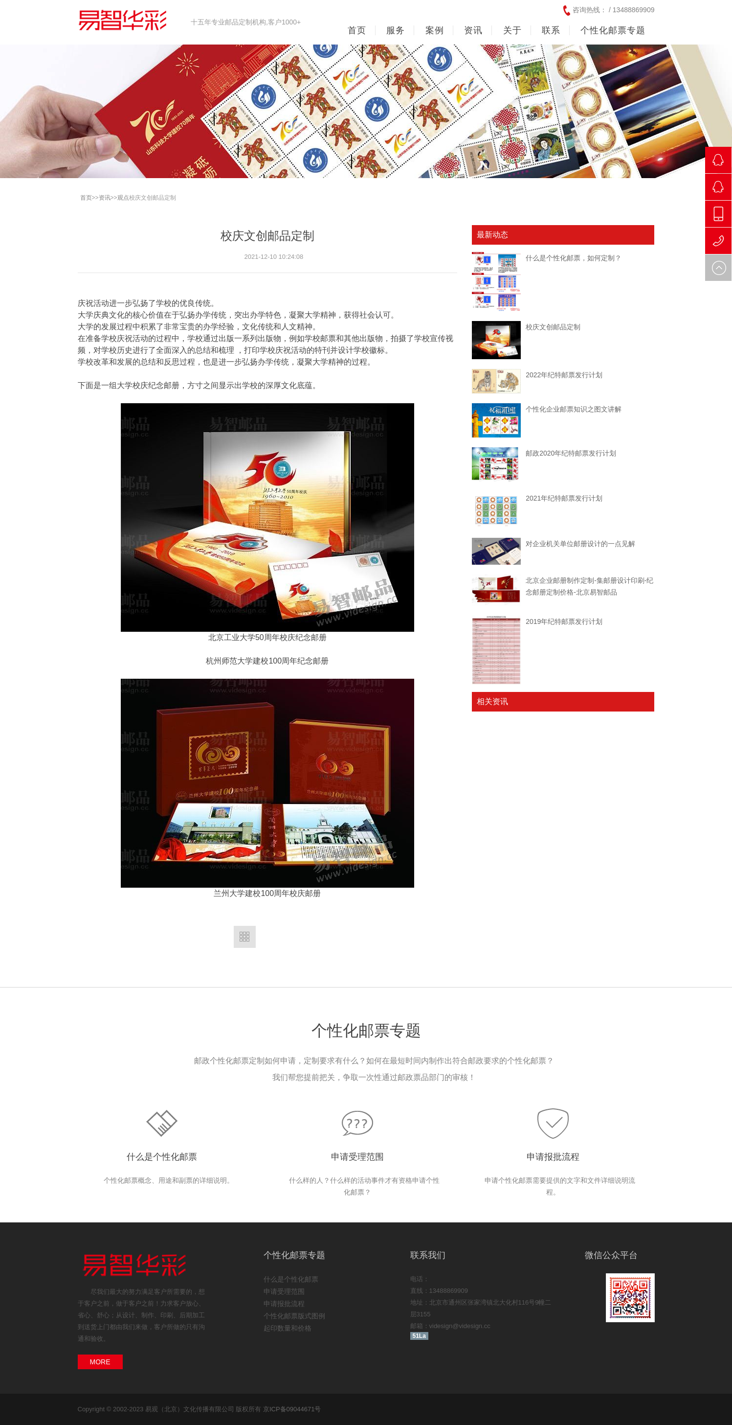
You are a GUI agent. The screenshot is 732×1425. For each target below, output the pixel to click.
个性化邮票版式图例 (294, 1316)
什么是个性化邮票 (162, 1157)
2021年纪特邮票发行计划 (564, 498)
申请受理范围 (357, 1157)
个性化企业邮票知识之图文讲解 (573, 409)
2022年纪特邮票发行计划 (564, 375)
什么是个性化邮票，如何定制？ (573, 258)
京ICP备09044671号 (292, 1409)
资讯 (105, 197)
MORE (100, 1362)
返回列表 (245, 937)
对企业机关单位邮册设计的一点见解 (580, 544)
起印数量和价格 (287, 1328)
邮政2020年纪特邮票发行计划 (571, 453)
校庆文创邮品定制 (553, 327)
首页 (357, 30)
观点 (123, 197)
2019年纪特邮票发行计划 (564, 621)
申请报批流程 (553, 1157)
